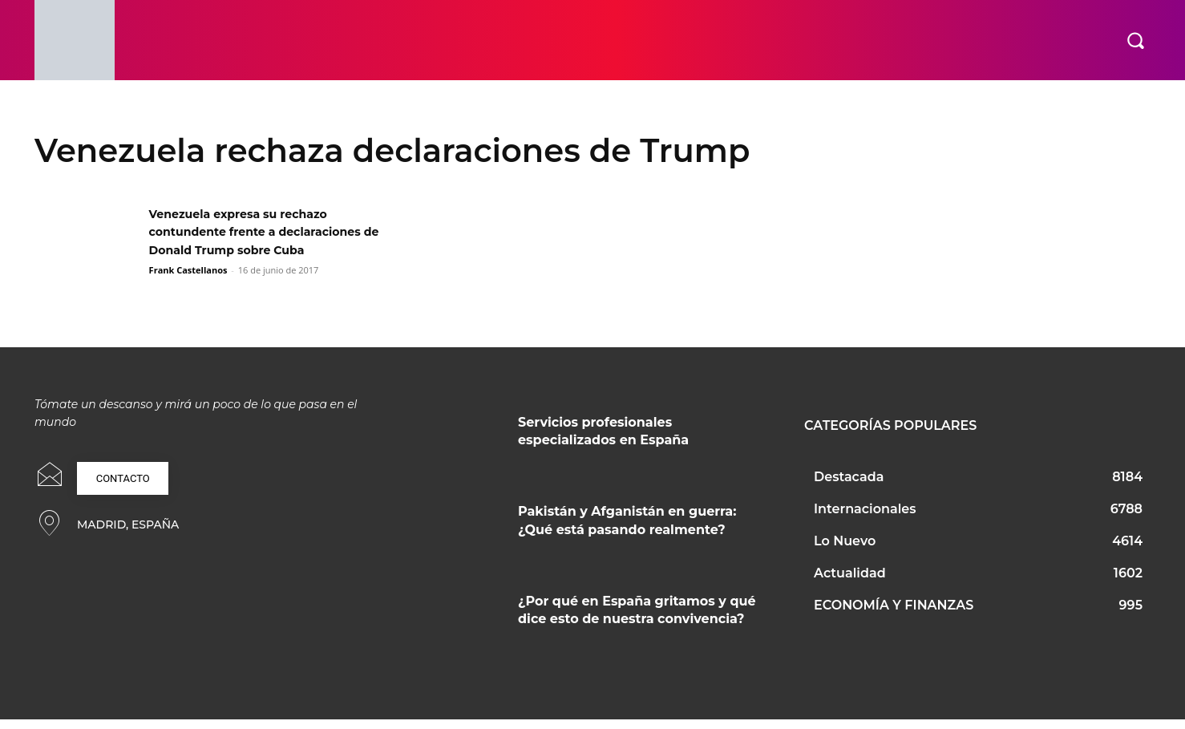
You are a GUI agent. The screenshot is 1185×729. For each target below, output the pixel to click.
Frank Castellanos (188, 288)
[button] (1135, 40)
